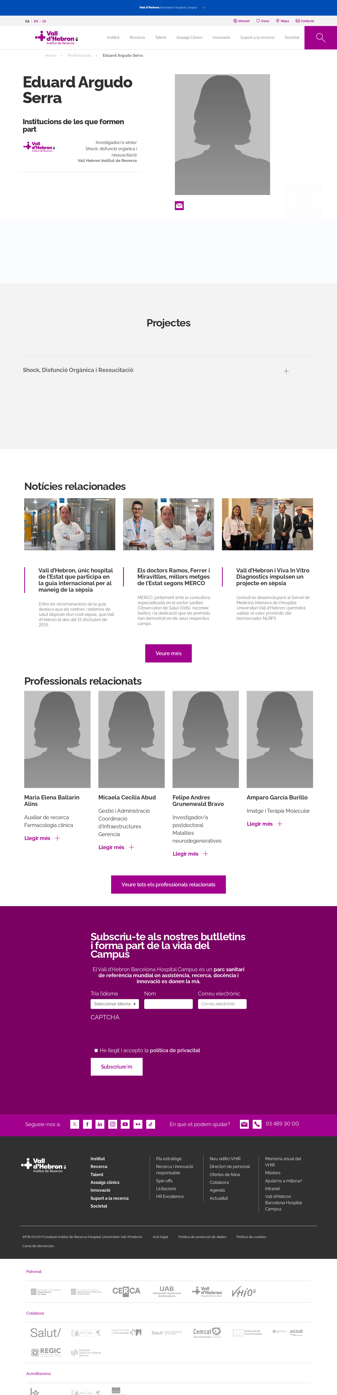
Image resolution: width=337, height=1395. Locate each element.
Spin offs (164, 1180)
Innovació (221, 37)
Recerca (137, 37)
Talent (160, 37)
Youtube (125, 1124)
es (44, 21)
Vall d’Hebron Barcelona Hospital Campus (283, 1202)
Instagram (112, 1124)
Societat (292, 37)
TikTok (150, 1124)
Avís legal (160, 1237)
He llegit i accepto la (150, 1050)
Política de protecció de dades (202, 1237)
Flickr (137, 1124)
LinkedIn (100, 1124)
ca (27, 21)
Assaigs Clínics (189, 37)
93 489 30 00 (282, 1124)
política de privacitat (175, 1050)
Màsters (273, 1172)
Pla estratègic (169, 1158)
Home (50, 55)
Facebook (87, 1124)
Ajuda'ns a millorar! (283, 1180)
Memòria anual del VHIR (283, 1161)
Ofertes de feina (225, 1174)
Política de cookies (251, 1237)
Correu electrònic (219, 994)
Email (179, 205)
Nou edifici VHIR (225, 1158)
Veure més (169, 653)
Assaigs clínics (105, 1182)
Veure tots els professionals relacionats (168, 884)
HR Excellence (170, 1196)
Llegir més (37, 838)
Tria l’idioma (104, 994)
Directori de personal (230, 1166)
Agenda (217, 1190)
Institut (98, 1158)
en (36, 21)
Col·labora (219, 1182)
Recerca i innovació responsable (174, 1169)
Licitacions (166, 1188)
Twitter (74, 1124)
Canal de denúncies (38, 1246)
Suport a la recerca (257, 37)
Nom (150, 994)
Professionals (79, 55)
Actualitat (219, 1198)
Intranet (272, 1188)
